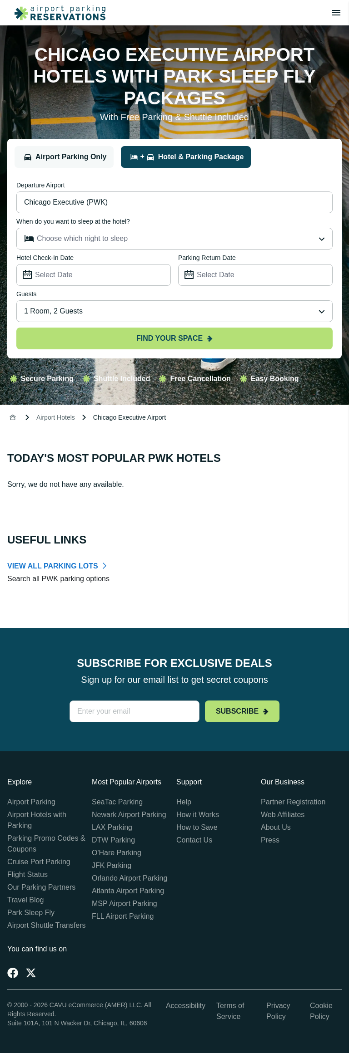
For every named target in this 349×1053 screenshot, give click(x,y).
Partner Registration (293, 802)
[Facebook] (12, 972)
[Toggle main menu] (336, 12)
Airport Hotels (55, 417)
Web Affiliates (282, 814)
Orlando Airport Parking (129, 878)
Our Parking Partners (41, 887)
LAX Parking (112, 827)
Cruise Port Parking (38, 862)
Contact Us (194, 840)
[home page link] (56, 13)
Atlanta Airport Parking (128, 891)
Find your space (174, 338)
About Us (276, 827)
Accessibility (185, 1005)
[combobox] (174, 311)
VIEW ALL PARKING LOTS (52, 566)
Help (183, 802)
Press (270, 840)
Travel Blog (25, 900)
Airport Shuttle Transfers (46, 925)
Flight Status (27, 874)
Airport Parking (31, 802)
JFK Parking (111, 865)
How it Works (197, 814)
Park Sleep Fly (31, 912)
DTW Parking (113, 840)
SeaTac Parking (117, 802)
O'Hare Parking (116, 853)
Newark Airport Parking (129, 814)
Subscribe (242, 711)
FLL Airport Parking (123, 916)
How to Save (197, 827)
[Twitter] (31, 972)
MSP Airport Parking (124, 903)
